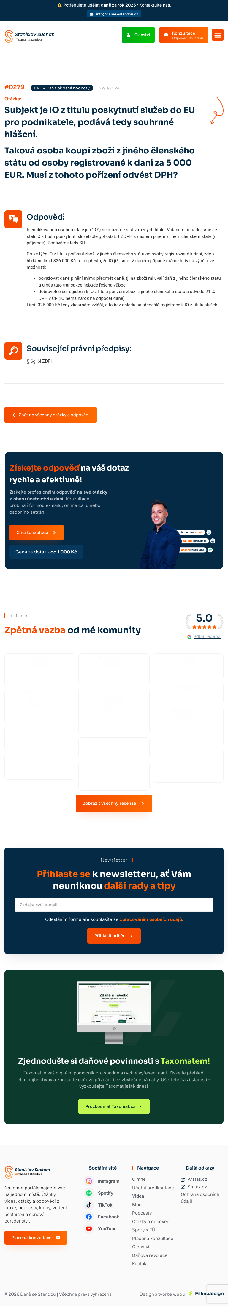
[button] (218, 35)
